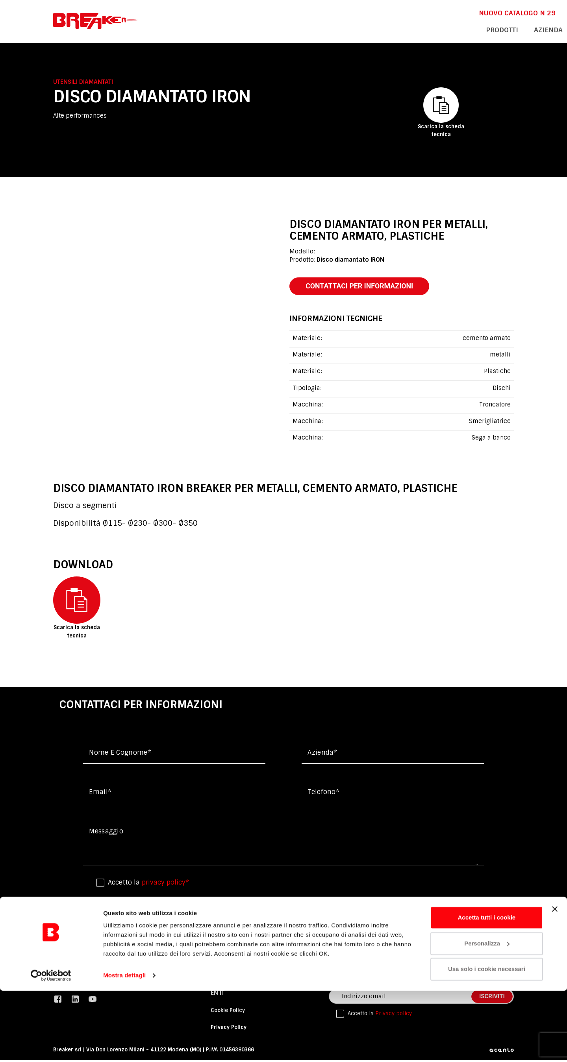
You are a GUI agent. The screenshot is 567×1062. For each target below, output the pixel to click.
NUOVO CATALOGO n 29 (376, 12)
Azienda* (322, 755)
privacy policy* (165, 885)
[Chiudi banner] (555, 980)
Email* (100, 794)
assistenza (452, 29)
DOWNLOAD (441, 12)
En (478, 12)
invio (448, 913)
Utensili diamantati (83, 82)
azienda (407, 29)
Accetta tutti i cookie (487, 988)
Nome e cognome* (120, 755)
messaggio (106, 833)
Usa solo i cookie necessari (486, 1040)
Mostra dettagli (124, 1046)
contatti (498, 29)
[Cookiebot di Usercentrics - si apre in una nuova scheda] (51, 1047)
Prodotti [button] (365, 29)
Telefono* (323, 794)
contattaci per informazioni (366, 287)
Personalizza (487, 1014)
